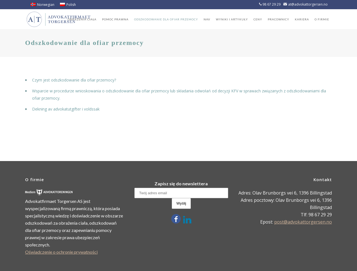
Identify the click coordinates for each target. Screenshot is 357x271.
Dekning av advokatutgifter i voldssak (66, 109)
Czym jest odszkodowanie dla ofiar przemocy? (74, 80)
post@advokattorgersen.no (303, 222)
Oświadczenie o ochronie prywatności (61, 252)
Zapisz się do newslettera (181, 183)
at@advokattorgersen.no (308, 4)
